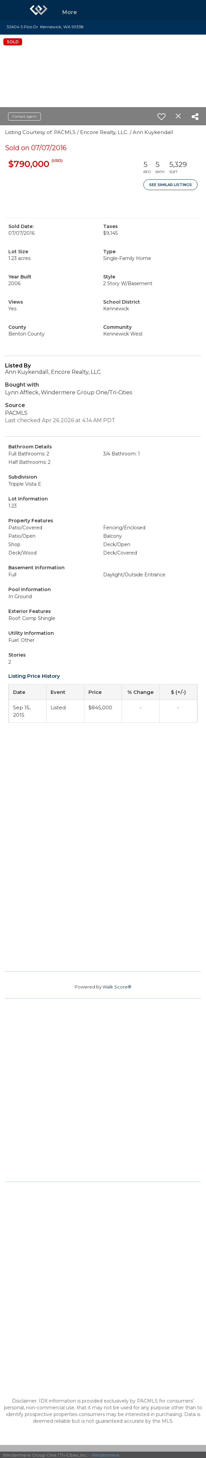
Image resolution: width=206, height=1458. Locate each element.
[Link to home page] (38, 10)
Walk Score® (116, 986)
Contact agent (24, 116)
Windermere (105, 1455)
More (69, 12)
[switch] (161, 117)
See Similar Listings (170, 184)
